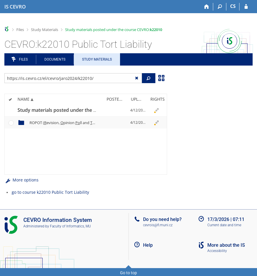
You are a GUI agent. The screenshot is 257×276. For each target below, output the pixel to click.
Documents (54, 59)
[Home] (206, 7)
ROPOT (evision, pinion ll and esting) (73, 122)
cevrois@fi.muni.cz (158, 225)
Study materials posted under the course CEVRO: (113, 29)
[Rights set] (156, 110)
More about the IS (226, 245)
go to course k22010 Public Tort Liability (50, 192)
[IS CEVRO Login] (246, 7)
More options (21, 180)
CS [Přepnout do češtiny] (233, 6)
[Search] (219, 7)
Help (148, 245)
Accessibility (217, 251)
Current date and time (224, 225)
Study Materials (44, 29)
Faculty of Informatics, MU (70, 226)
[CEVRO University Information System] (15, 7)
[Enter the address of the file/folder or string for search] (73, 78)
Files (20, 29)
